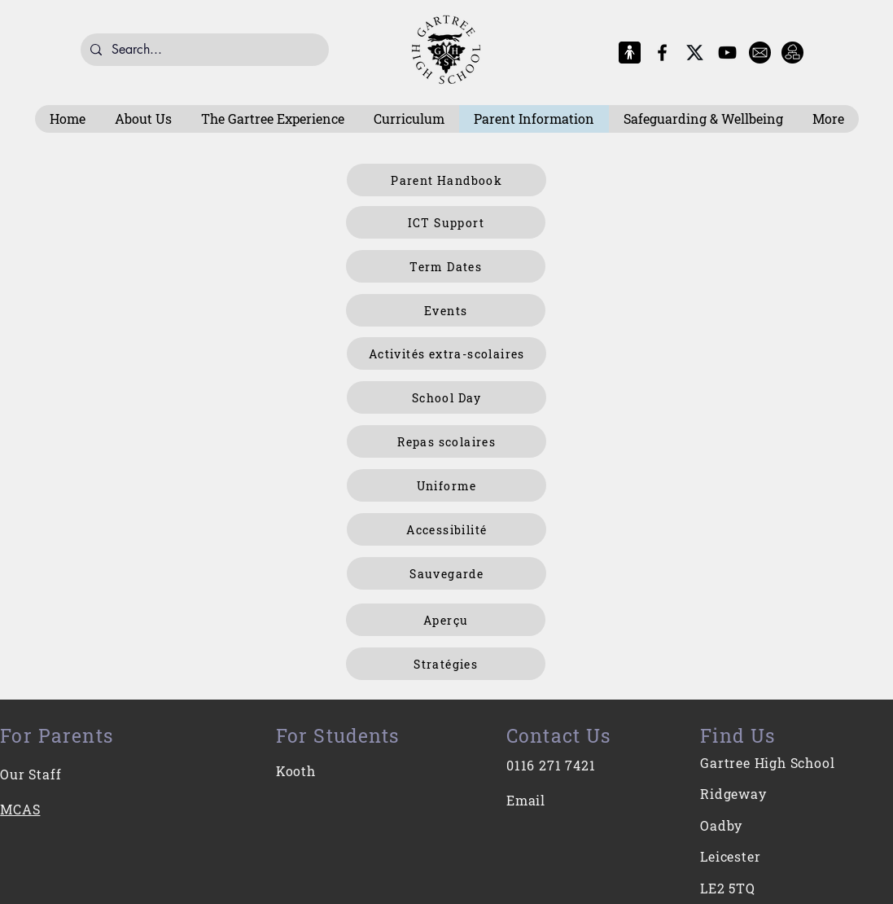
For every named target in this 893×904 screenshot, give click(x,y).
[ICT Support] (445, 222)
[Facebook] (662, 53)
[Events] (445, 310)
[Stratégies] (445, 663)
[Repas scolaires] (446, 441)
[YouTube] (727, 53)
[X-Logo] (695, 53)
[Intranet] (792, 53)
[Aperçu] (445, 619)
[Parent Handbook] (446, 180)
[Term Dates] (445, 266)
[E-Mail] (760, 53)
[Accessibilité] (446, 529)
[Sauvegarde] (446, 573)
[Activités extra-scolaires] (446, 353)
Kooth (296, 770)
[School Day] (446, 397)
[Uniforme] (446, 485)
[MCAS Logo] (630, 53)
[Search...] (203, 49)
